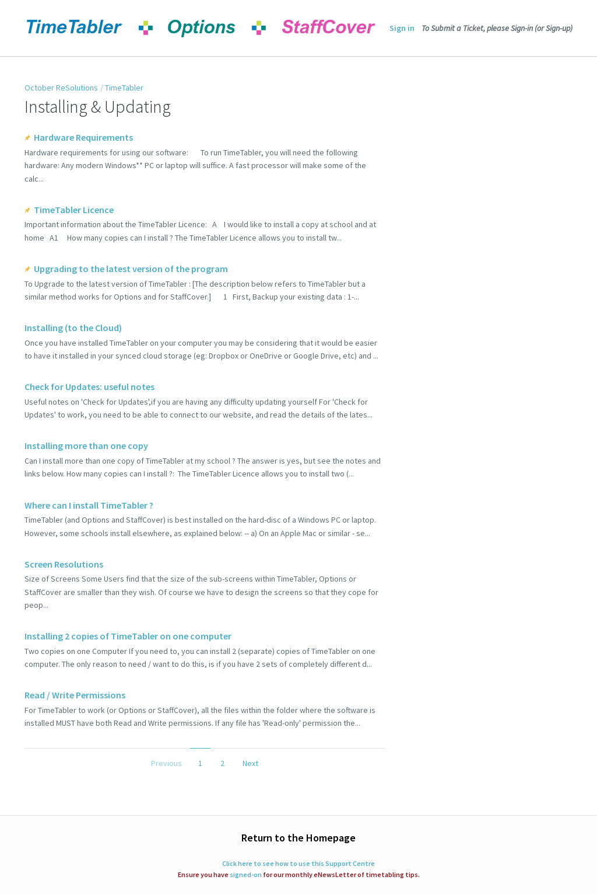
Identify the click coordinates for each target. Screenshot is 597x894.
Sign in (402, 28)
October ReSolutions (61, 87)
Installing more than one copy (86, 445)
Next (250, 763)
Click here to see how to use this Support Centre (298, 863)
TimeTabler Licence (74, 209)
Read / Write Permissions (74, 695)
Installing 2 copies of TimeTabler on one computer (127, 636)
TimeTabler (124, 87)
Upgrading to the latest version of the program (131, 268)
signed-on (246, 874)
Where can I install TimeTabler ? (88, 505)
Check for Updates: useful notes (89, 386)
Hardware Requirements (83, 137)
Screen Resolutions (63, 564)
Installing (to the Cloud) (73, 327)
